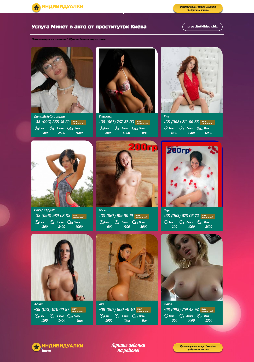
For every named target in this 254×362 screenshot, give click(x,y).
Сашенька (105, 116)
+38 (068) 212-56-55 (189, 122)
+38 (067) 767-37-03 (124, 122)
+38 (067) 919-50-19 (124, 216)
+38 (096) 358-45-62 (60, 122)
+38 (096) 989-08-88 (60, 216)
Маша (168, 304)
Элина (38, 304)
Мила (102, 210)
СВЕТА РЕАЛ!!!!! (44, 210)
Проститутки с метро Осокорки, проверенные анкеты (198, 8)
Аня (101, 304)
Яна (166, 116)
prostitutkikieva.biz (202, 26)
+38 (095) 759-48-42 (189, 310)
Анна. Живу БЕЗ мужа (49, 116)
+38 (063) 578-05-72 (189, 216)
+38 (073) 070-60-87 (60, 310)
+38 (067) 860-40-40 (125, 310)
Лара (167, 210)
